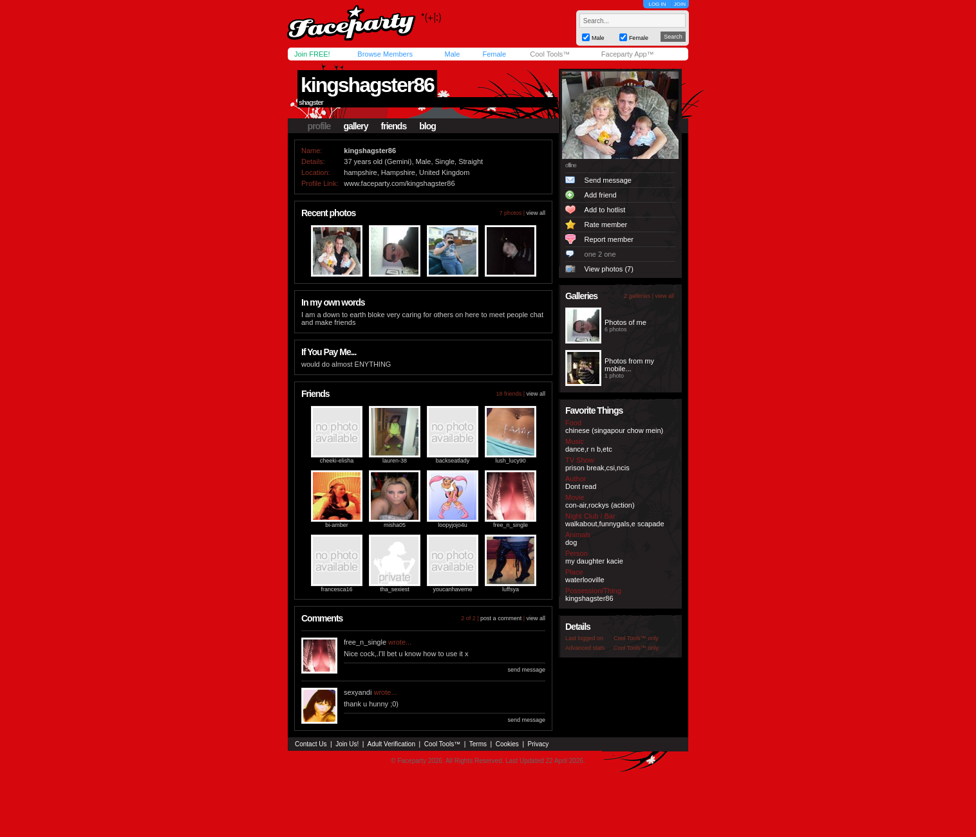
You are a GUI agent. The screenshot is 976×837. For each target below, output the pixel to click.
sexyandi (357, 692)
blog (427, 126)
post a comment (500, 618)
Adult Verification (391, 744)
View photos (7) (609, 269)
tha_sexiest (394, 589)
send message (526, 670)
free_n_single (510, 525)
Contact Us (310, 744)
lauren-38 (394, 460)
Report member (609, 239)
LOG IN (657, 4)
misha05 (395, 525)
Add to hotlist (605, 210)
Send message (608, 180)
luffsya (510, 589)
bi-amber (336, 525)
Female (494, 54)
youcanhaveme (452, 589)
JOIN (680, 4)
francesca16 (336, 589)
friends (394, 126)
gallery (355, 126)
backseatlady (453, 460)
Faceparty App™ (627, 54)
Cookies (507, 744)
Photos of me (625, 322)
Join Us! (347, 744)
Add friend (601, 195)
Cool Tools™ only (636, 638)
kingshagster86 (367, 85)
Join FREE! (312, 54)
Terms (478, 744)
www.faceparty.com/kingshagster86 (399, 183)
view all (535, 213)
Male (452, 54)
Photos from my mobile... (629, 365)
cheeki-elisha (337, 460)
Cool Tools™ (550, 54)
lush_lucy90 (510, 460)
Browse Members (385, 54)
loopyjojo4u (452, 525)
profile (319, 126)
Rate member (606, 224)
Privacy (538, 744)
